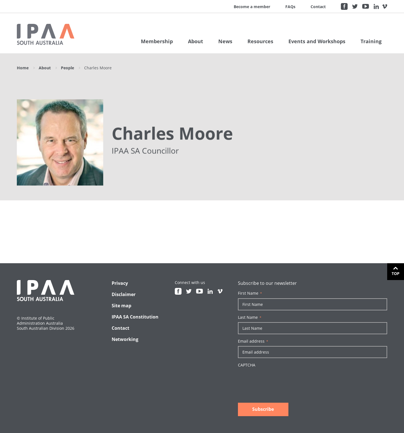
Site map (121, 306)
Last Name (249, 317)
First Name (250, 293)
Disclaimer (124, 294)
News (225, 41)
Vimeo (384, 6)
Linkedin (376, 6)
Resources (260, 41)
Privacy (120, 283)
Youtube (365, 6)
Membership (157, 41)
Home (23, 67)
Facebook (344, 6)
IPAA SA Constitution (135, 317)
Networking (125, 339)
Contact (318, 6)
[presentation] (280, 380)
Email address (253, 341)
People (67, 67)
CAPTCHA (246, 365)
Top (396, 273)
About (195, 41)
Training (371, 41)
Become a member (252, 6)
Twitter (355, 6)
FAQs (290, 6)
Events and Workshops (316, 41)
